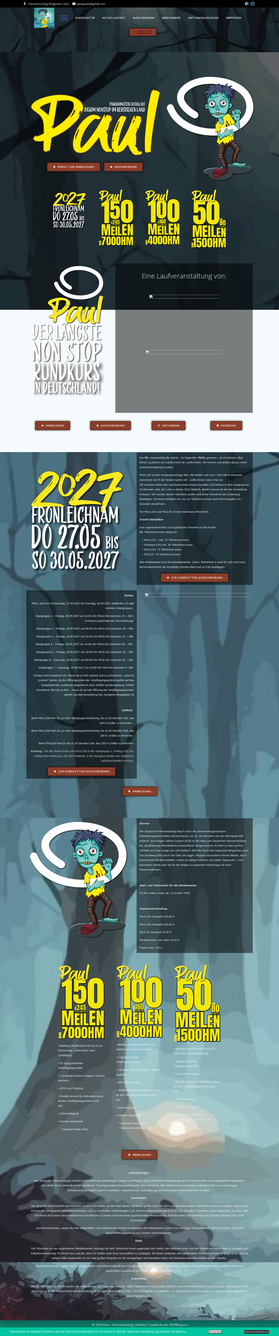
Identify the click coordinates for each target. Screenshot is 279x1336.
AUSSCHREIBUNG (133, 18)
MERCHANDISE (161, 18)
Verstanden (215, 1331)
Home (54, 18)
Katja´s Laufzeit (103, 18)
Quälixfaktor (75, 18)
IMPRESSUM (223, 18)
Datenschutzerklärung (256, 1331)
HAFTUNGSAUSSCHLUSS (193, 18)
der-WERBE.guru (175, 1325)
